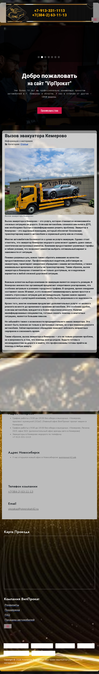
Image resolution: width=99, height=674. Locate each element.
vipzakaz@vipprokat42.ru (23, 509)
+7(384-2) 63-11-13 (20, 491)
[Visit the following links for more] (16, 645)
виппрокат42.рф (67, 457)
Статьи (24, 144)
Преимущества (49, 110)
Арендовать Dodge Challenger (26, 55)
